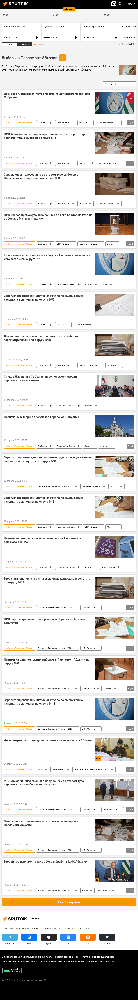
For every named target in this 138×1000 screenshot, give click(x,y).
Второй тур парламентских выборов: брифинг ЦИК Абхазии (45, 861)
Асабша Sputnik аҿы (15, 26)
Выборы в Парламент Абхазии (30, 57)
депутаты (104, 446)
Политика (111, 365)
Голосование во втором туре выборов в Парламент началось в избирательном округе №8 (47, 257)
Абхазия (83, 122)
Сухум (110, 244)
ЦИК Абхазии (63, 122)
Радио (36, 928)
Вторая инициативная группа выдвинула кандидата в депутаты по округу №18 (47, 580)
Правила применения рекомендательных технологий (68, 961)
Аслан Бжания (108, 567)
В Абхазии (42, 122)
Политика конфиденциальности (97, 956)
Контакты (47, 956)
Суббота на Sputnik (53, 26)
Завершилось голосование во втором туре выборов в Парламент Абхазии (41, 823)
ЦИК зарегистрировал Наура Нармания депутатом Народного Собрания (47, 95)
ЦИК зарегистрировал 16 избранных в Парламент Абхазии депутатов (44, 621)
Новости (61, 324)
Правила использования (27, 956)
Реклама (58, 956)
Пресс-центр (92, 928)
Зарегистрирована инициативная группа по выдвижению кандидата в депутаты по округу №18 (43, 702)
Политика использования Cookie (19, 961)
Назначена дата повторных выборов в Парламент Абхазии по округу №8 (46, 661)
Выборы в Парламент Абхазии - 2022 (55, 486)
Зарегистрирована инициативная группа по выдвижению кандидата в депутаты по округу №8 (43, 297)
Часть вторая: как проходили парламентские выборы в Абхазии (48, 740)
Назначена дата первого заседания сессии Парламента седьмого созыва (42, 540)
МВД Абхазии (110, 809)
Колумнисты (52, 928)
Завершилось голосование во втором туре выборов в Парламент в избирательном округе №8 (41, 176)
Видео (85, 890)
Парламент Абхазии (105, 122)
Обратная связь (107, 961)
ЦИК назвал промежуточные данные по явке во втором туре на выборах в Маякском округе (48, 217)
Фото (40, 769)
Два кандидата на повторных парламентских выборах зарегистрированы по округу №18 (41, 338)
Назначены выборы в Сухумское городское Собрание (41, 417)
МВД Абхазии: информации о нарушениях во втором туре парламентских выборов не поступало (44, 782)
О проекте (7, 956)
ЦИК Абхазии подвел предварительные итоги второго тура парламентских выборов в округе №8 (45, 136)
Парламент (84, 163)
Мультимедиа (58, 769)
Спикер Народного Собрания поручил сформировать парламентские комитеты (41, 378)
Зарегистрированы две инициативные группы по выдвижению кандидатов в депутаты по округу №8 (47, 459)
